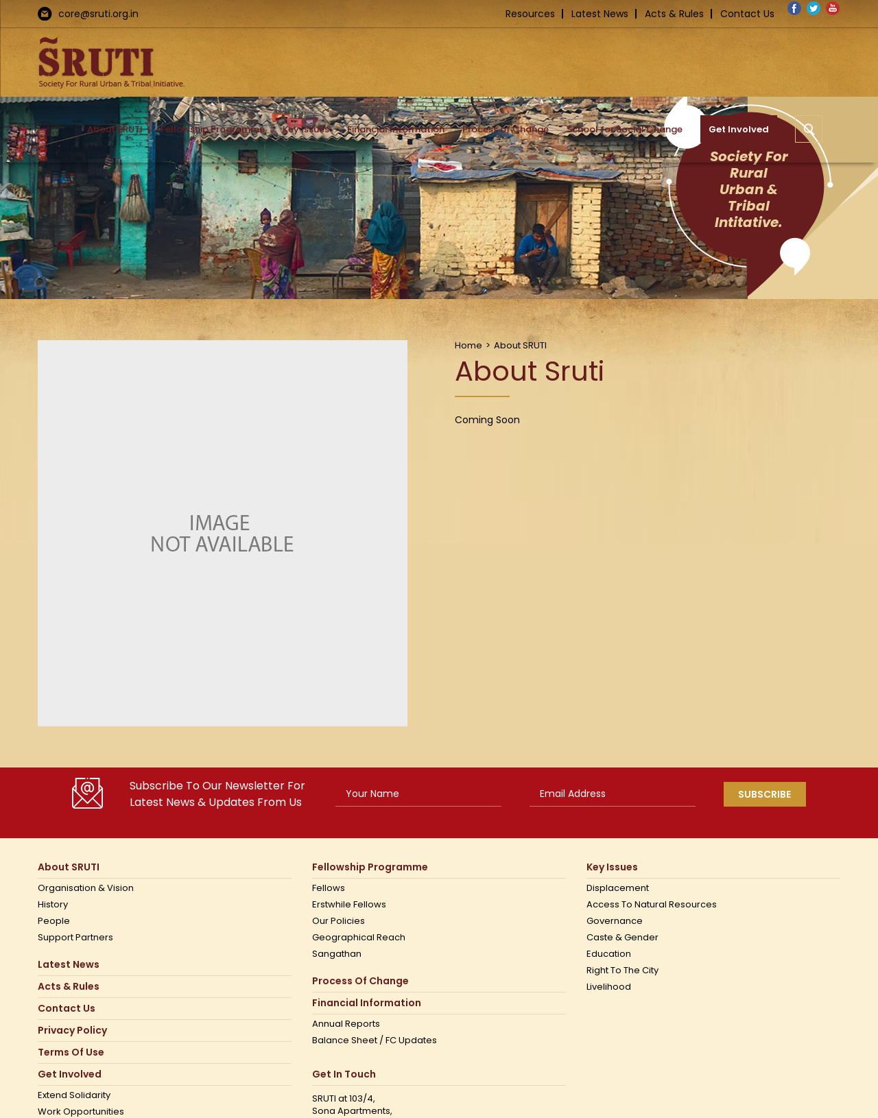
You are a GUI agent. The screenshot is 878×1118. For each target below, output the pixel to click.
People (54, 921)
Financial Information (366, 1003)
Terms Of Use (71, 1052)
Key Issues (612, 867)
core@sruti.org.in (98, 14)
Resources (530, 14)
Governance (614, 921)
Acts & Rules (674, 14)
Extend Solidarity (74, 1095)
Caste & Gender (622, 937)
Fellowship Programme (370, 867)
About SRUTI (68, 867)
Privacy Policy (72, 1030)
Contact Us (747, 14)
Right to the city (622, 970)
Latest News (599, 14)
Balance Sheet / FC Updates (374, 1040)
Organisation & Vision (86, 888)
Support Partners (75, 937)
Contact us (66, 1008)
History (53, 905)
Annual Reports (346, 1024)
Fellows (328, 888)
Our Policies (338, 921)
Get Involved (70, 1074)
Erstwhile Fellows (349, 905)
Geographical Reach (358, 937)
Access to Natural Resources (651, 905)
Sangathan (336, 954)
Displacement (617, 888)
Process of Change (360, 981)
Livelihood (608, 987)
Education (608, 954)
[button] (808, 129)
